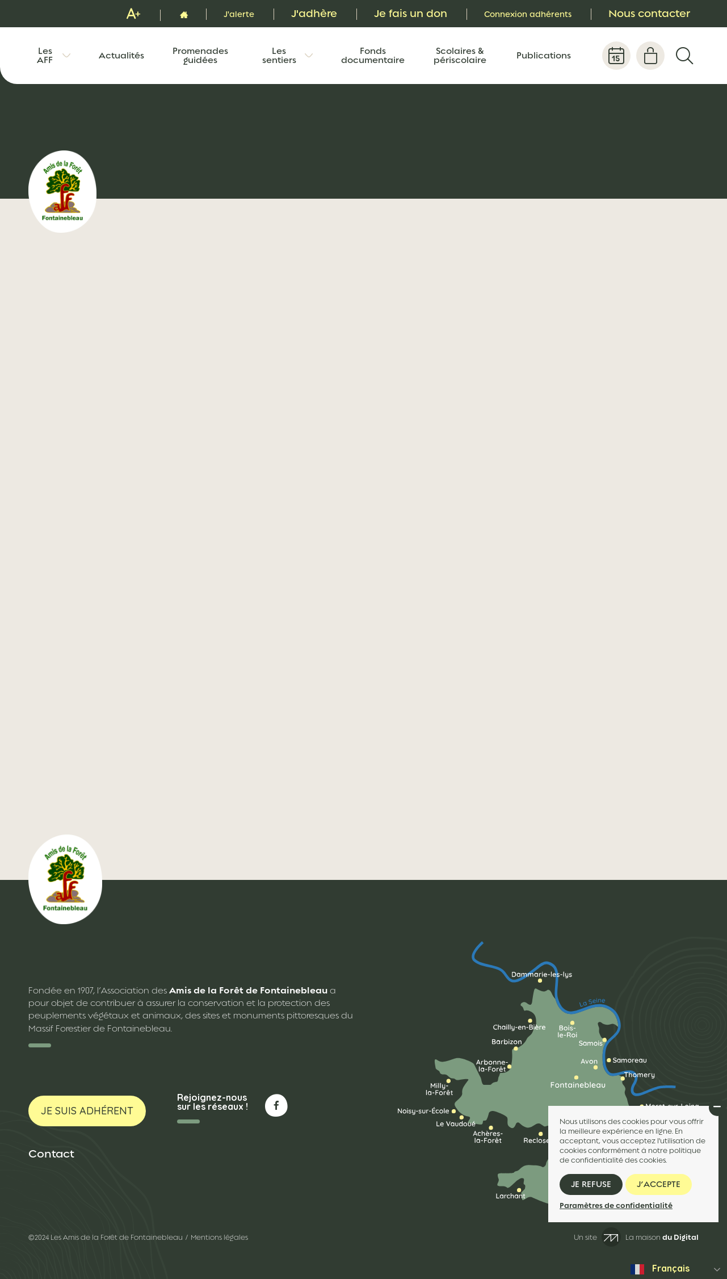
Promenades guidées (200, 55)
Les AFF (45, 55)
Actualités (121, 56)
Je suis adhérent (87, 1110)
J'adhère (286, 13)
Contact (51, 1153)
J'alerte (206, 13)
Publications (543, 56)
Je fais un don (382, 13)
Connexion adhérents (513, 13)
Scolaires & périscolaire (460, 55)
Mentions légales (219, 1238)
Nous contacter (649, 13)
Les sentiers (279, 55)
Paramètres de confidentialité (616, 1205)
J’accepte (658, 1184)
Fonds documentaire (373, 55)
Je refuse (591, 1184)
